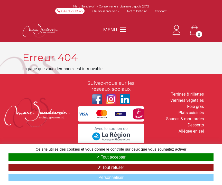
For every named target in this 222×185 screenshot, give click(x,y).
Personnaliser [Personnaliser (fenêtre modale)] (111, 177)
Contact (161, 11)
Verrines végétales (187, 100)
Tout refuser (111, 167)
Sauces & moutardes (185, 118)
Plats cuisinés (191, 112)
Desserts (196, 125)
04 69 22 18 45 (69, 11)
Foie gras (195, 106)
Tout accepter (110, 157)
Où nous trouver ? (105, 11)
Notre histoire (137, 11)
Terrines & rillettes (187, 94)
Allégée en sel (191, 131)
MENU (114, 30)
